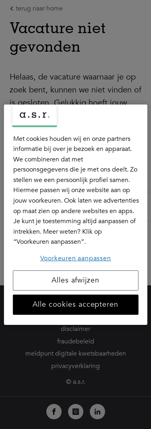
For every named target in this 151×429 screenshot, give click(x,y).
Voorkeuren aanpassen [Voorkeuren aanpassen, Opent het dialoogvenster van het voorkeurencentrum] (75, 258)
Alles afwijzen (75, 280)
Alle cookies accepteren (75, 304)
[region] (75, 214)
